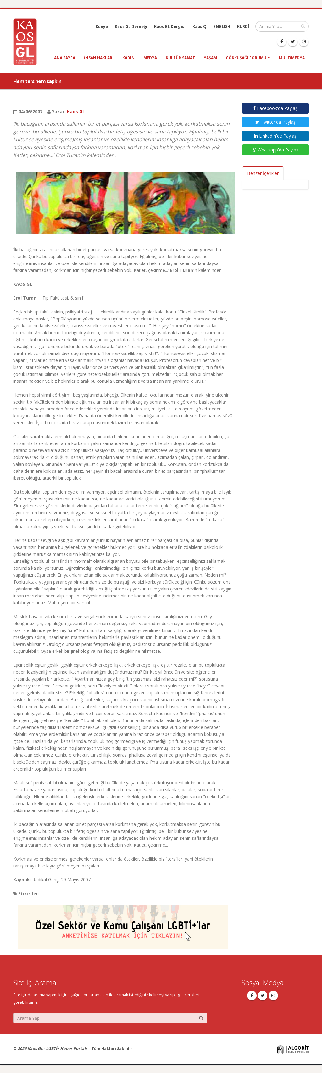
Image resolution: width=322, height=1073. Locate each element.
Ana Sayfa (64, 57)
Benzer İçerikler (263, 173)
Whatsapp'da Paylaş (275, 150)
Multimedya (292, 57)
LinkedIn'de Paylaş (275, 136)
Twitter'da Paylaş (275, 122)
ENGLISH (222, 26)
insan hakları (99, 57)
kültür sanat (180, 57)
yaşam (210, 57)
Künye (102, 26)
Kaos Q (199, 26)
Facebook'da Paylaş (275, 108)
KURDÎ (243, 26)
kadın (128, 57)
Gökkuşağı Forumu (246, 57)
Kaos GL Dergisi (170, 26)
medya (150, 57)
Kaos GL (76, 112)
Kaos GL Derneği (131, 26)
